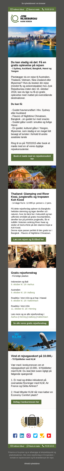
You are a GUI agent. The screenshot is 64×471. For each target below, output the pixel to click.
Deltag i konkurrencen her (26, 402)
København (42, 317)
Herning (23, 317)
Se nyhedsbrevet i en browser (33, 3)
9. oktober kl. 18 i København (24, 300)
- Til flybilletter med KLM (23, 359)
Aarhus (14, 317)
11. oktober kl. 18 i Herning (23, 309)
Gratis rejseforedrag (24, 272)
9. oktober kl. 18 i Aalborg (23, 292)
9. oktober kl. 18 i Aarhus (22, 284)
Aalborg (32, 317)
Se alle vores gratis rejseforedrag (29, 323)
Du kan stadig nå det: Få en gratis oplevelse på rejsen (28, 64)
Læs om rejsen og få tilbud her (28, 239)
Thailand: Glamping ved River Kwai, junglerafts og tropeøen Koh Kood (30, 196)
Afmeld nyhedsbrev (32, 464)
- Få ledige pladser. (20, 276)
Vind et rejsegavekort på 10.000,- (32, 356)
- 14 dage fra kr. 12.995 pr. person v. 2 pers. (31, 203)
